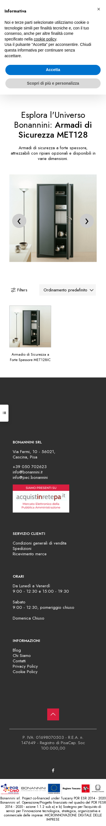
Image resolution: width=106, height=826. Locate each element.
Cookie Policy (25, 672)
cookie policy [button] (45, 39)
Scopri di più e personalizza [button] (53, 83)
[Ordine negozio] (67, 290)
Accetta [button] (53, 69)
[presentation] (19, 221)
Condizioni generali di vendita (39, 543)
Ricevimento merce (30, 554)
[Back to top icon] (53, 714)
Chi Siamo (22, 655)
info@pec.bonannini (30, 477)
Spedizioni (22, 548)
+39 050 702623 (30, 467)
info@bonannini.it (27, 472)
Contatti (19, 661)
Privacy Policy (25, 666)
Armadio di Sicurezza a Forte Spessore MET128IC (30, 357)
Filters (18, 290)
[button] (98, 9)
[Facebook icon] (53, 770)
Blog (17, 650)
